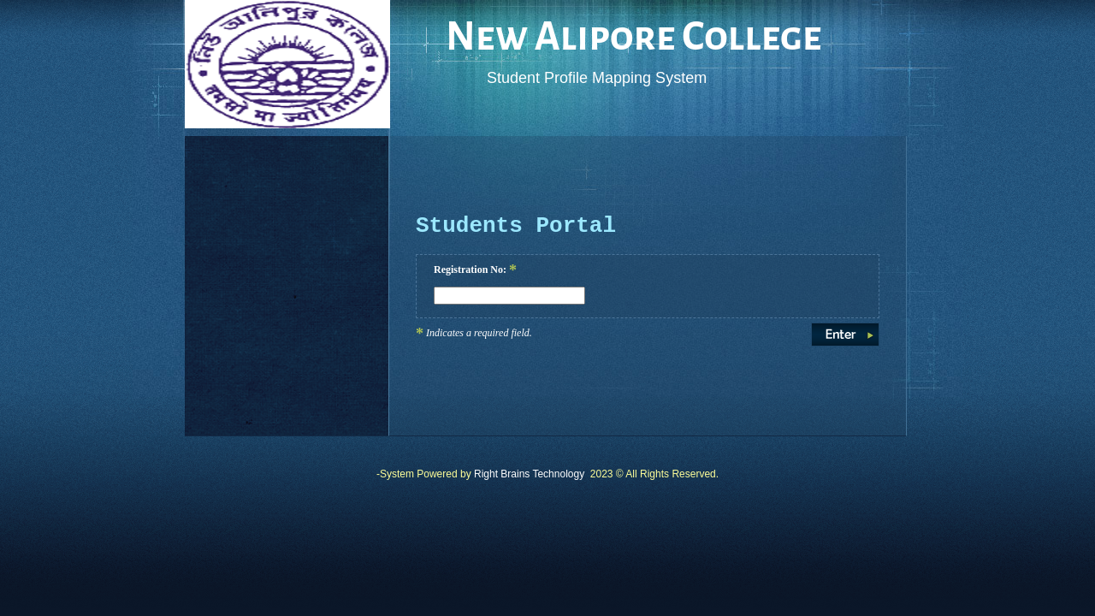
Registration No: (475, 270)
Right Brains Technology (529, 474)
